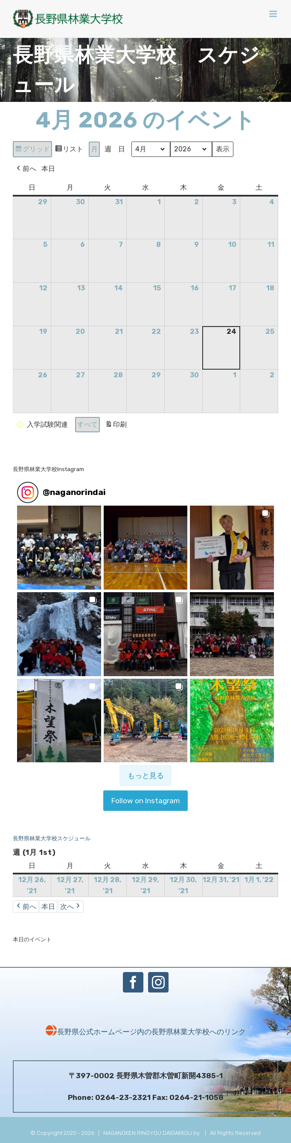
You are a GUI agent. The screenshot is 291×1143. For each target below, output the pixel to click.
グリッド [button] (32, 151)
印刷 (116, 426)
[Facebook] (133, 982)
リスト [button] (69, 151)
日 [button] (121, 149)
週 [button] (108, 149)
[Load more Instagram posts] (145, 775)
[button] (43, 425)
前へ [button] (25, 169)
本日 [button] (48, 169)
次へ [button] (70, 907)
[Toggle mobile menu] (273, 13)
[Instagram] (158, 982)
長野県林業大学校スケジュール (51, 838)
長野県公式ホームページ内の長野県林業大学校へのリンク (145, 1031)
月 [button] (94, 149)
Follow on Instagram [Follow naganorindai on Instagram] (145, 800)
